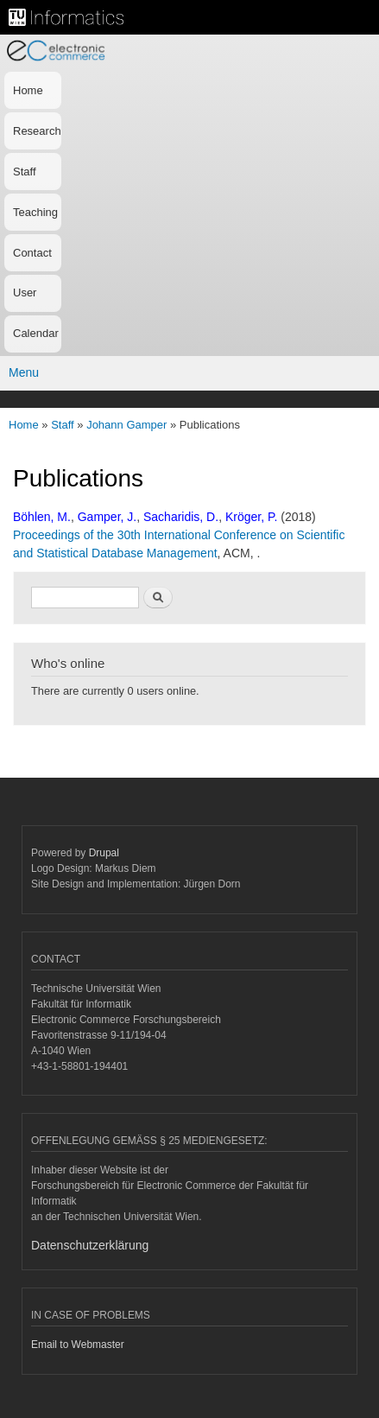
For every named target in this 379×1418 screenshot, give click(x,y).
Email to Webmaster (77, 1345)
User (24, 292)
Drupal (104, 853)
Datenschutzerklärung (89, 1245)
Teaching (35, 212)
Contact (32, 252)
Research (37, 130)
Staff (24, 171)
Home (28, 90)
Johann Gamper (126, 424)
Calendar (36, 333)
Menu (24, 372)
